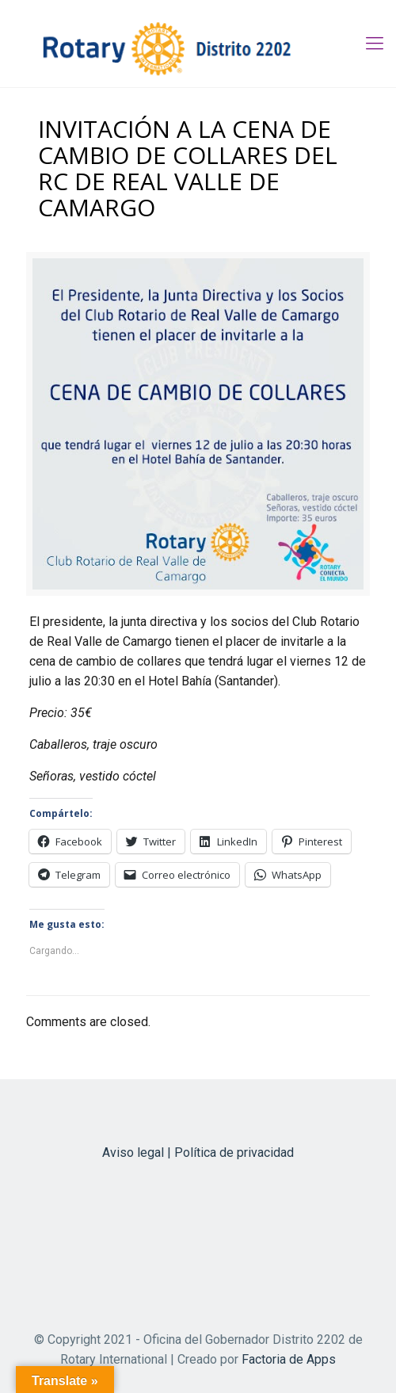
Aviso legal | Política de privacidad (198, 1152)
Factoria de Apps (289, 1359)
